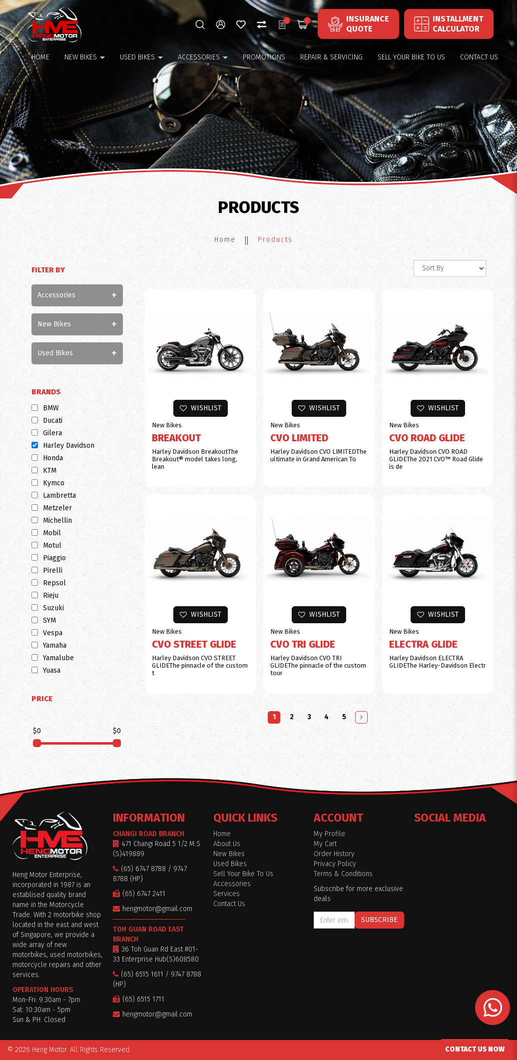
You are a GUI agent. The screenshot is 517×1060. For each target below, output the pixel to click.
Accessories (56, 295)
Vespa (46, 633)
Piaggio (48, 558)
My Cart (325, 844)
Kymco (47, 483)
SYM (43, 620)
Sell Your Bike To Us (243, 874)
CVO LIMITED (299, 438)
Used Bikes (55, 353)
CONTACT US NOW (475, 1049)
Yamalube (52, 658)
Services (226, 894)
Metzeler (51, 508)
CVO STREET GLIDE (194, 644)
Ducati (46, 420)
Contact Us (229, 904)
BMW (45, 408)
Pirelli (46, 570)
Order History (334, 854)
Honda (47, 458)
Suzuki (47, 608)
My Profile (329, 834)
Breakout (176, 438)
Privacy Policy (335, 864)
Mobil (46, 533)
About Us (226, 844)
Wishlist (200, 408)
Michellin (51, 520)
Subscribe (379, 920)
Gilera (46, 433)
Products (275, 239)
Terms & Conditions (343, 874)
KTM (43, 470)
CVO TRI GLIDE (302, 644)
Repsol (48, 583)
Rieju (44, 595)
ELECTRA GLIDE (423, 644)
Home (225, 239)
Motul (46, 545)
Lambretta (53, 495)
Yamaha (48, 645)
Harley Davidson (62, 445)
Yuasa (45, 670)
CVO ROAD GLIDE (427, 438)
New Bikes (54, 324)
